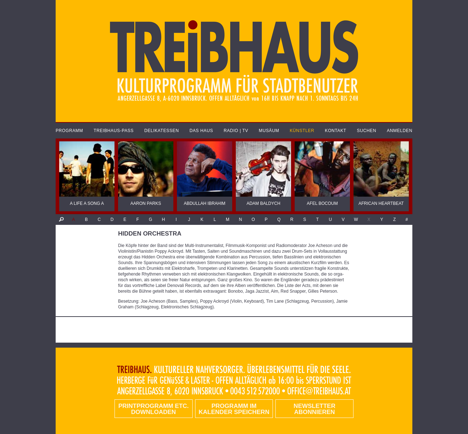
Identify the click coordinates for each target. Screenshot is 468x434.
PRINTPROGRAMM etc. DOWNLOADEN (153, 409)
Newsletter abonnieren (314, 409)
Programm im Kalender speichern (234, 409)
